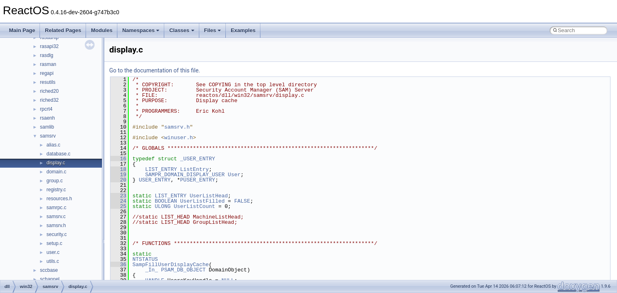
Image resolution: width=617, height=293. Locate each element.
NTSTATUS (145, 259)
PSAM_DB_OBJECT (183, 269)
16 (118, 158)
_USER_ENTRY (197, 158)
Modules (101, 30)
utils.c (52, 261)
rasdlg (46, 55)
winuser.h (178, 137)
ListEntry (194, 169)
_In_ (151, 269)
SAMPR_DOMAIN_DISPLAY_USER (185, 174)
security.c (56, 234)
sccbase (49, 270)
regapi (46, 73)
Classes (181, 30)
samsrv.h (56, 225)
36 (118, 264)
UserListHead (209, 195)
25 (118, 206)
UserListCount (194, 206)
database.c (58, 154)
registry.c (56, 189)
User (234, 174)
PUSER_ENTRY (197, 180)
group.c (54, 181)
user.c (52, 252)
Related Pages (63, 30)
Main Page (22, 30)
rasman (48, 64)
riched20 (49, 91)
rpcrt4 (46, 109)
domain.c (56, 172)
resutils (47, 82)
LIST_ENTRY (161, 169)
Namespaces (141, 30)
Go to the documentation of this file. (154, 70)
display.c (55, 163)
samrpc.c (56, 207)
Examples (243, 30)
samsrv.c (56, 216)
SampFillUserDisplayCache (170, 264)
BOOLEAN (166, 201)
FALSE (242, 201)
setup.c (54, 243)
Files (212, 30)
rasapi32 (49, 46)
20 (118, 180)
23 (118, 195)
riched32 (49, 100)
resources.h (59, 198)
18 (118, 169)
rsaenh (47, 118)
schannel (49, 279)
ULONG (163, 206)
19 (118, 174)
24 (118, 201)
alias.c (53, 145)
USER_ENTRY (155, 180)
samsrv (48, 136)
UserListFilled (202, 201)
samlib (47, 127)
